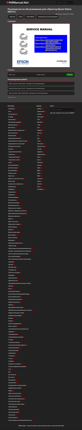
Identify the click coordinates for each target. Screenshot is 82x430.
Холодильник (13, 382)
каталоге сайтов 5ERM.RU (67, 113)
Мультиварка (13, 235)
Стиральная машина (15, 342)
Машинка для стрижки (15, 208)
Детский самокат (14, 167)
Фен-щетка (12, 377)
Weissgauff (41, 117)
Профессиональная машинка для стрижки (20, 310)
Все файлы (41, 189)
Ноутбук (11, 264)
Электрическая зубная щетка (17, 398)
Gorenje (40, 149)
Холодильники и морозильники (18, 385)
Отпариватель (13, 270)
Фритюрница (12, 380)
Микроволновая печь (15, 216)
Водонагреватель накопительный (18, 141)
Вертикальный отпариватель (17, 130)
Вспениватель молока (15, 146)
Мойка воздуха (13, 227)
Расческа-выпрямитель (15, 323)
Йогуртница (12, 181)
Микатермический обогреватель (18, 213)
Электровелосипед (14, 409)
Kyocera (40, 133)
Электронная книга (14, 412)
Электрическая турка (15, 401)
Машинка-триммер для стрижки (18, 210)
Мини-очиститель (14, 221)
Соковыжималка (14, 334)
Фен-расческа (13, 374)
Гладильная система (14, 159)
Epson (21, 16)
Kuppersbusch (42, 154)
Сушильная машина (15, 347)
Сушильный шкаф (14, 350)
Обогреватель (13, 267)
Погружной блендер (15, 291)
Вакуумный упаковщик (15, 122)
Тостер (11, 358)
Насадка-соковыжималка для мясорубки (20, 251)
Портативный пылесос (15, 296)
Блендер (11, 117)
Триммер (11, 361)
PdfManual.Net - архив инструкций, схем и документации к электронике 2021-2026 (41, 425)
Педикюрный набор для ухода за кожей (20, 283)
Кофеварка (12, 189)
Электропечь (12, 415)
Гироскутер (12, 154)
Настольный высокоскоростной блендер (20, 259)
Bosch (40, 157)
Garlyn (39, 141)
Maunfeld (41, 122)
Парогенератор (13, 278)
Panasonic (40, 162)
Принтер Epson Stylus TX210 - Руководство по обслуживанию (27, 88)
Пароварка (12, 275)
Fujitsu (40, 181)
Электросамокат (13, 417)
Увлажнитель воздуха (15, 364)
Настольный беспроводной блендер (19, 253)
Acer (39, 127)
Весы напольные (13, 133)
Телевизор (12, 355)
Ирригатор (12, 176)
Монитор (11, 229)
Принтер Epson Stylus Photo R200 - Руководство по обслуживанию (28, 93)
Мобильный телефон (15, 224)
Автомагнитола (13, 114)
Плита (11, 288)
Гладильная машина (14, 157)
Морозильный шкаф (14, 232)
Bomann (40, 165)
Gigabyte (40, 130)
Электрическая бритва (15, 396)
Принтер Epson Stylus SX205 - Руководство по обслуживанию (27, 83)
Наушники (12, 261)
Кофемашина (13, 192)
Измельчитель (13, 173)
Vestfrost (40, 178)
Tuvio (39, 125)
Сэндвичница (12, 353)
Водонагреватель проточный (17, 143)
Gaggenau (40, 151)
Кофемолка (12, 194)
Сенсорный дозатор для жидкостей (19, 329)
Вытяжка (11, 149)
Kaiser (39, 173)
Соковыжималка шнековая (16, 337)
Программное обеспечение (16, 307)
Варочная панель (14, 125)
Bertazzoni (41, 143)
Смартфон (12, 331)
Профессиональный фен (15, 315)
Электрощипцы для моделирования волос (20, 420)
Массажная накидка (14, 202)
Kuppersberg (42, 111)
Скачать (69, 74)
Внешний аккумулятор (15, 138)
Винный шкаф (13, 135)
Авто (10, 111)
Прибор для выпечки (15, 302)
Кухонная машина (14, 197)
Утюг (11, 369)
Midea (40, 170)
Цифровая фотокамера (15, 388)
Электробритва (13, 406)
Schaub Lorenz (42, 146)
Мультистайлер (13, 237)
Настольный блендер (15, 256)
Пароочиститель (13, 280)
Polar (39, 119)
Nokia (40, 167)
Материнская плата (15, 205)
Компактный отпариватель (16, 184)
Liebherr (40, 108)
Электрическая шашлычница (17, 404)
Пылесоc (11, 318)
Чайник (11, 390)
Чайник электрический (15, 393)
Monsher (40, 184)
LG (39, 135)
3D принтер (12, 108)
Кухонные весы (13, 200)
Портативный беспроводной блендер (19, 294)
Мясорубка (12, 240)
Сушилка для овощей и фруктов (18, 345)
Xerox (40, 186)
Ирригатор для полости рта (16, 178)
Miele (40, 176)
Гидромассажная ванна (15, 151)
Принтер (12, 16)
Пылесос (11, 321)
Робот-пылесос (13, 326)
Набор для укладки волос (16, 243)
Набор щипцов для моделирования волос (20, 248)
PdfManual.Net (19, 2)
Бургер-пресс (12, 119)
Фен (10, 372)
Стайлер (11, 339)
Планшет (11, 286)
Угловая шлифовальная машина (18, 366)
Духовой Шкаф (13, 170)
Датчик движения (14, 165)
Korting (40, 114)
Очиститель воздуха (15, 272)
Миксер (11, 218)
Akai (39, 138)
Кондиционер (13, 186)
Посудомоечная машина (16, 299)
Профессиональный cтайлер (17, 312)
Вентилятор (12, 127)
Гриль (11, 162)
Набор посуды (13, 245)
